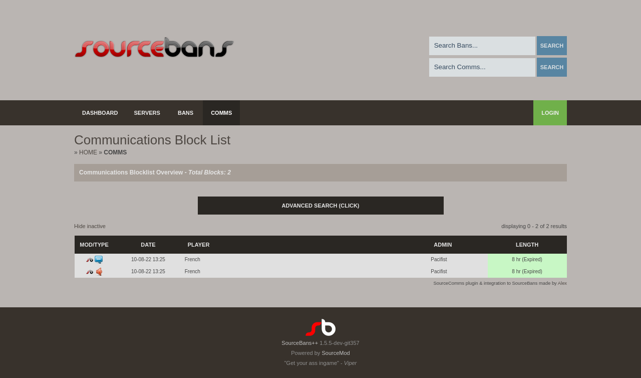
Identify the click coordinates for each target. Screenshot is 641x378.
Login (550, 113)
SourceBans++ (299, 343)
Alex (562, 283)
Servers (147, 113)
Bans (185, 113)
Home (88, 152)
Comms (221, 113)
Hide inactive (90, 226)
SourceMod (336, 353)
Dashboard (100, 113)
